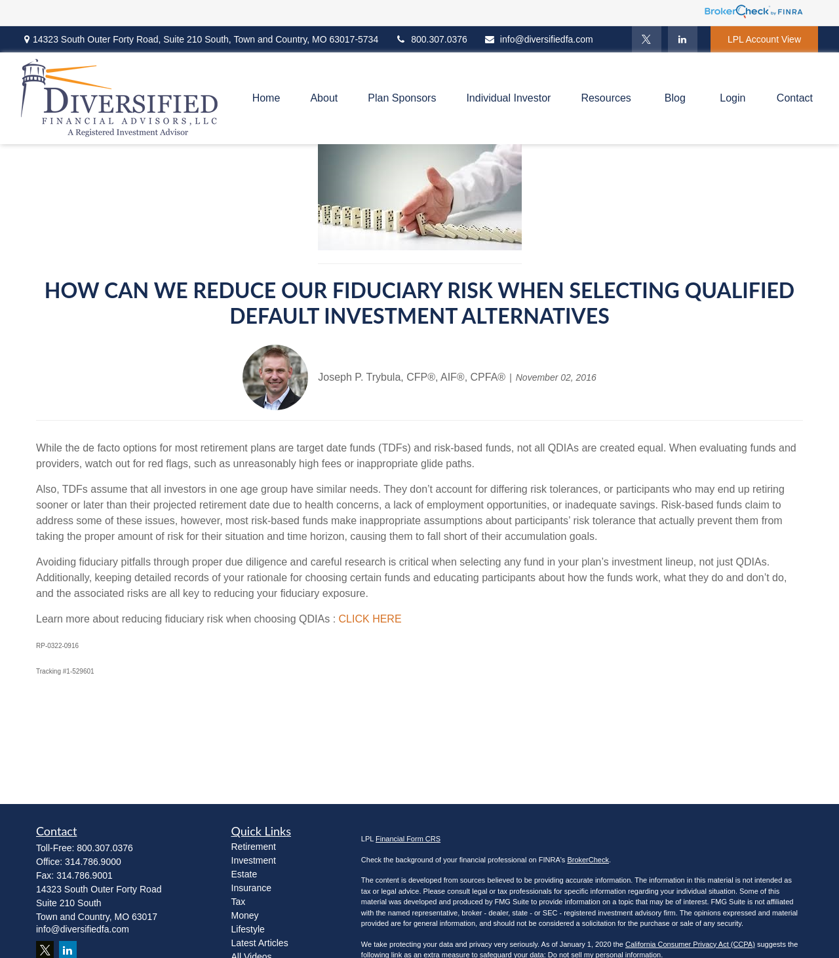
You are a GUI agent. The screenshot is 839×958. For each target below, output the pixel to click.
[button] (266, 98)
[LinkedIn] (682, 39)
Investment (253, 860)
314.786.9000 (93, 861)
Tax (238, 901)
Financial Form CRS (408, 839)
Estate (244, 874)
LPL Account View (764, 39)
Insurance (251, 888)
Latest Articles (259, 943)
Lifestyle (248, 929)
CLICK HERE (370, 618)
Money (245, 915)
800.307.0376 (431, 39)
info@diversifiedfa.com (538, 39)
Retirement (253, 846)
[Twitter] (646, 39)
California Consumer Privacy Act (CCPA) (690, 944)
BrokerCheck (588, 860)
